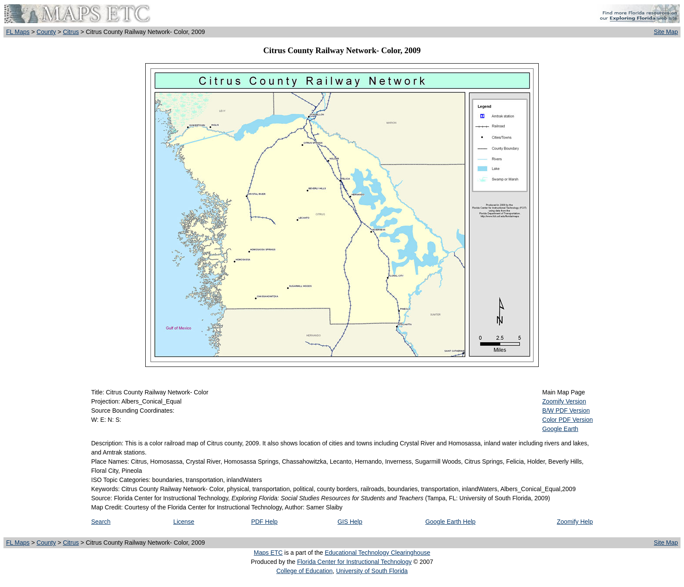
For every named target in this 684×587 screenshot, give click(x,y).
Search (100, 521)
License (183, 521)
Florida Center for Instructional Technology (354, 561)
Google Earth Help (450, 521)
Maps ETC (268, 552)
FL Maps (18, 31)
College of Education (304, 570)
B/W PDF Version (566, 410)
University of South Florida (371, 570)
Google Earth (560, 428)
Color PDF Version (567, 419)
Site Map (666, 31)
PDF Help (264, 521)
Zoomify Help (575, 521)
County (46, 31)
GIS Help (350, 521)
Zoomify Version (564, 401)
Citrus (71, 31)
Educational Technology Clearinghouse (377, 552)
